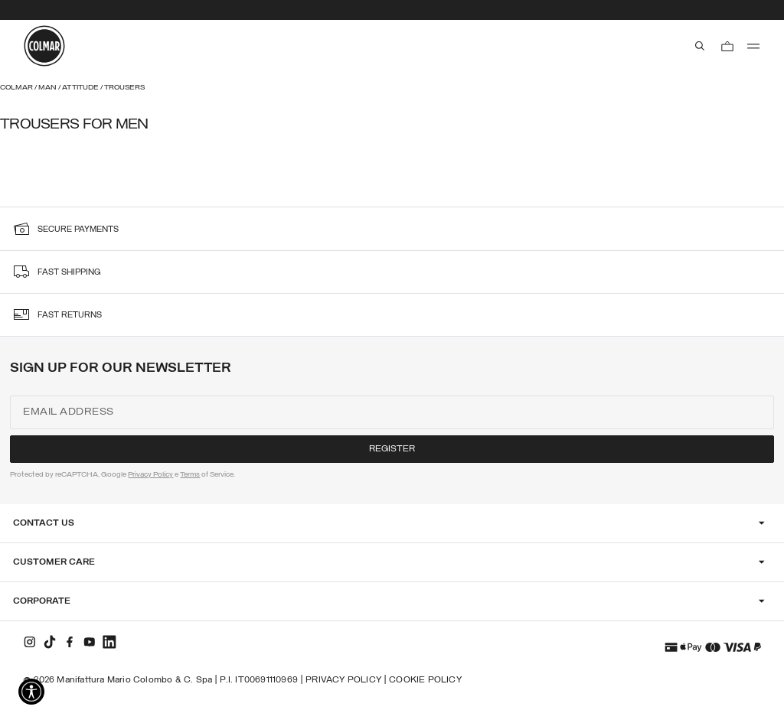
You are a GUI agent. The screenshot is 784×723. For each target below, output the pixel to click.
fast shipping (69, 273)
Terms (190, 475)
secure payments (78, 230)
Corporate (41, 601)
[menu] (753, 46)
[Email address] (391, 412)
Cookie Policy (425, 680)
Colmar (17, 87)
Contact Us (43, 523)
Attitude (81, 87)
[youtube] (89, 641)
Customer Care (54, 562)
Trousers (124, 87)
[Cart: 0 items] (727, 46)
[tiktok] (50, 641)
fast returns (70, 315)
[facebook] (70, 641)
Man (48, 87)
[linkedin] (109, 641)
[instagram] (30, 641)
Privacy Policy (150, 475)
